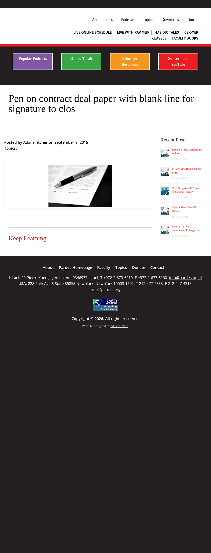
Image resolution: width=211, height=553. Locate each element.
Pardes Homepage (75, 267)
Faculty (103, 267)
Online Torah (81, 58)
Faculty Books (185, 38)
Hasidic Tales (167, 32)
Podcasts (127, 20)
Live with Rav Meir (133, 32)
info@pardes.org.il (185, 277)
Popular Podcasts (33, 58)
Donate (192, 20)
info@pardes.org (105, 289)
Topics (148, 20)
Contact (157, 267)
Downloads (170, 20)
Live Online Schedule (92, 32)
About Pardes (102, 20)
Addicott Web (119, 326)
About (48, 267)
